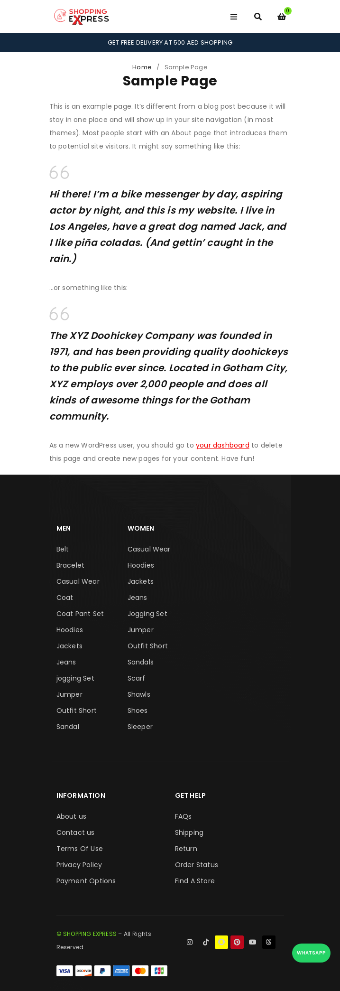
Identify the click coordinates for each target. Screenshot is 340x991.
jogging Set (75, 678)
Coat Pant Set (80, 613)
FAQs (183, 816)
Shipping (189, 832)
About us (71, 816)
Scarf (137, 678)
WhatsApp (311, 952)
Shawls (139, 694)
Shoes (138, 710)
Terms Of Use (79, 848)
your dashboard (222, 445)
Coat (65, 597)
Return (186, 848)
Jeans (66, 662)
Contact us (75, 832)
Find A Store (195, 881)
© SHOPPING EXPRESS (86, 934)
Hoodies (69, 630)
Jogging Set (147, 613)
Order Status (196, 864)
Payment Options (86, 881)
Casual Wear (78, 581)
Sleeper (140, 726)
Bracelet (70, 565)
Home (142, 67)
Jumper (69, 694)
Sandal (67, 726)
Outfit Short (76, 710)
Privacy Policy (79, 864)
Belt (62, 549)
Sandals (141, 662)
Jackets (69, 646)
